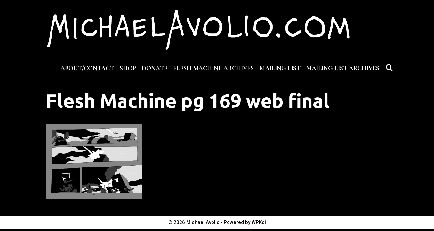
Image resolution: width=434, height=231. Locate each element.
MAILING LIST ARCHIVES (342, 68)
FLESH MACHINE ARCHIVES (213, 68)
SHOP (128, 68)
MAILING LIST (280, 68)
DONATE (154, 68)
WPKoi (259, 222)
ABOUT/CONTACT (87, 68)
